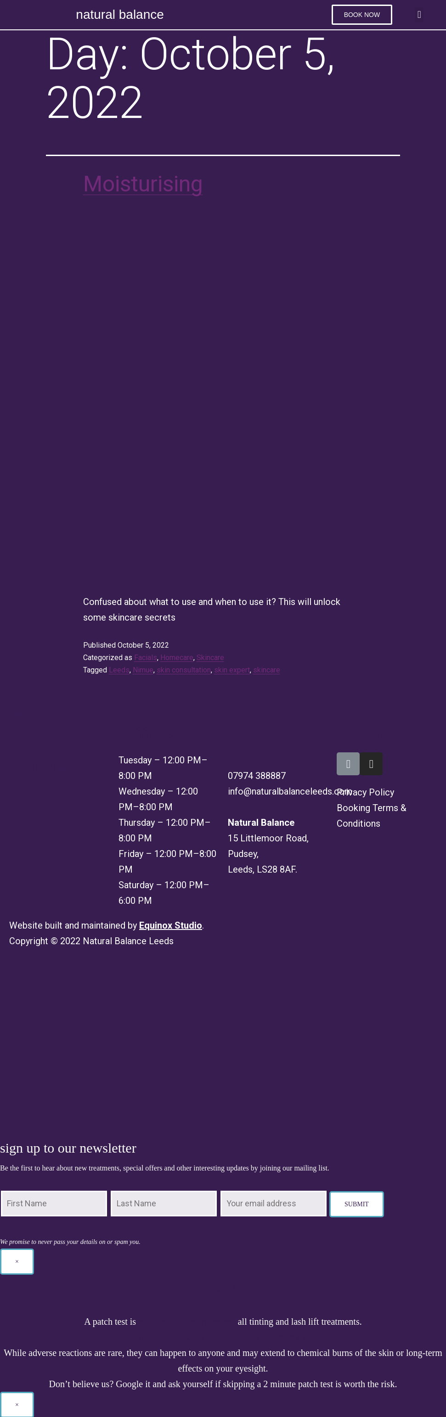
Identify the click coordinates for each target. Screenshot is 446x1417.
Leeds (119, 669)
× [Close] (17, 1260)
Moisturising (143, 183)
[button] (362, 15)
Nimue (143, 669)
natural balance (120, 14)
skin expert (232, 669)
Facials (145, 656)
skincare (266, 669)
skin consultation (184, 669)
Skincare (210, 656)
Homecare (176, 656)
